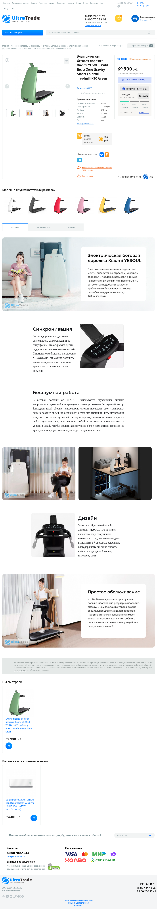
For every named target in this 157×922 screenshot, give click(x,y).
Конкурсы (78, 905)
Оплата (34, 3)
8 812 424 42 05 (146, 887)
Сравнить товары (142, 45)
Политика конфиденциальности (78, 900)
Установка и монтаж (20, 3)
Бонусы (7, 8)
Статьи (78, 3)
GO (150, 835)
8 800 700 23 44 (95, 19)
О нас (85, 3)
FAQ (13, 8)
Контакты (94, 3)
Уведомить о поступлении (140, 59)
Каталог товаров (13, 32)
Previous (7, 86)
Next (67, 86)
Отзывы (71, 227)
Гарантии (61, 3)
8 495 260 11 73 (95, 16)
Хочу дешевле (87, 176)
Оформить (143, 96)
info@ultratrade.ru (16, 856)
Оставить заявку (133, 79)
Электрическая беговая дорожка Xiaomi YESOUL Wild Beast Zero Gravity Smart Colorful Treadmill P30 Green (19, 725)
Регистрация (143, 5)
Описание (15, 227)
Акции (102, 3)
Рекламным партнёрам (78, 902)
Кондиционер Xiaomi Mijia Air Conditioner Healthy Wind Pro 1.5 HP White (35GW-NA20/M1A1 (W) (20, 805)
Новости (70, 3)
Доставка (6, 3)
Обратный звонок (93, 25)
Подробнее (144, 112)
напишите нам (20, 670)
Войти (140, 2)
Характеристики (43, 227)
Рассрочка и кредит (47, 3)
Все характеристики (85, 123)
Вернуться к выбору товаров (111, 45)
